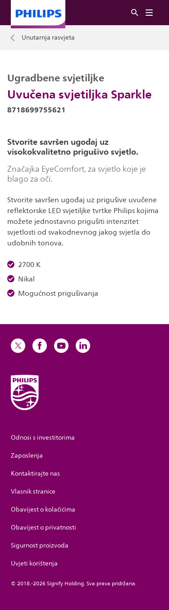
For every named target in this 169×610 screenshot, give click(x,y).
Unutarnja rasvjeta (48, 38)
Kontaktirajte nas (35, 473)
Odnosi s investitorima (43, 437)
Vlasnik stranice (33, 491)
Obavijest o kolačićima (43, 509)
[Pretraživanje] (134, 12)
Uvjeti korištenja (34, 563)
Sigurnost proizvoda (40, 545)
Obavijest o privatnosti (43, 527)
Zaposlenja (27, 455)
